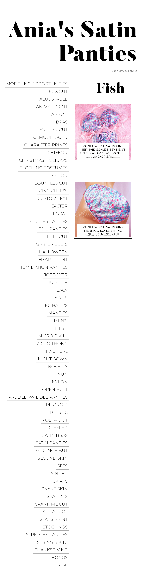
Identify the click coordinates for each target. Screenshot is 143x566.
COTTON (60, 155)
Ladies (61, 251)
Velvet (61, 480)
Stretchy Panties (48, 438)
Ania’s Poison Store (100, 532)
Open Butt (56, 323)
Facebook (117, 537)
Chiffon (59, 137)
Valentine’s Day (50, 474)
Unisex (61, 468)
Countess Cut (52, 161)
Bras (63, 113)
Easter (61, 179)
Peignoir (58, 335)
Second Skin (54, 378)
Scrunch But (53, 372)
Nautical (58, 293)
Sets (64, 384)
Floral (60, 185)
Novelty (59, 305)
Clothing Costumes (45, 149)
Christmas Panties (124, 547)
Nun (64, 311)
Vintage (59, 486)
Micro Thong (53, 287)
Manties (59, 263)
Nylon (61, 317)
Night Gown (54, 299)
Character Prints (47, 131)
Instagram (96, 542)
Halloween (54, 215)
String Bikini (54, 444)
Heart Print (54, 221)
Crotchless (54, 167)
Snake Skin (56, 402)
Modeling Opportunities (38, 83)
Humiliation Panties (44, 227)
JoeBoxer (57, 233)
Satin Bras (56, 360)
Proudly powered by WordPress (21, 545)
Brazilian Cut (52, 119)
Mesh (62, 275)
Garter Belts (53, 209)
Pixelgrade (64, 545)
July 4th (59, 239)
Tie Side (60, 462)
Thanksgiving (52, 450)
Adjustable (55, 95)
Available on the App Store (119, 557)
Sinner (60, 390)
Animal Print (53, 101)
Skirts (61, 396)
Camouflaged (52, 125)
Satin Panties (53, 366)
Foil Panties (54, 197)
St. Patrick (56, 420)
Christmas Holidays (44, 143)
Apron (61, 107)
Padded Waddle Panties (39, 329)
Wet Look (57, 498)
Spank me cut (52, 414)
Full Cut (58, 203)
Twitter (131, 537)
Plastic (60, 341)
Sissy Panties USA (125, 532)
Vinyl (62, 492)
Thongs (59, 456)
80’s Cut (59, 89)
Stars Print (55, 426)
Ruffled (58, 354)
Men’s (62, 269)
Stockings (56, 432)
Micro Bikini (54, 281)
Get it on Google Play (122, 552)
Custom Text (54, 173)
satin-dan (103, 157)
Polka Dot (56, 348)
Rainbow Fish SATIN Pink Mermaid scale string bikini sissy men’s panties (102, 228)
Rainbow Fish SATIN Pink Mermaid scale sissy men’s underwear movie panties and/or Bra (103, 149)
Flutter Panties (49, 191)
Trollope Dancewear (94, 537)
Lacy (63, 245)
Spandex (58, 408)
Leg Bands (56, 257)
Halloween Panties (98, 547)
